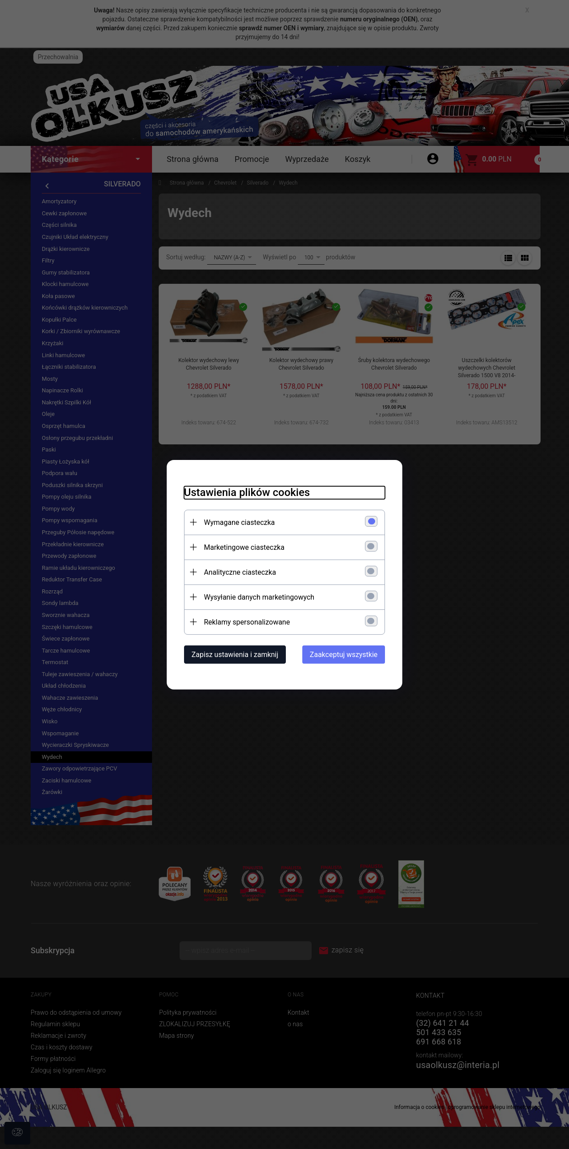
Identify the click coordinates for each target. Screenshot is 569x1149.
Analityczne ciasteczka (238, 572)
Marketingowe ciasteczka (242, 547)
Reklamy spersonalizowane (245, 621)
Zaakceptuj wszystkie (345, 654)
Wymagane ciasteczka (237, 522)
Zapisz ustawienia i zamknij (233, 654)
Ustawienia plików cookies (245, 492)
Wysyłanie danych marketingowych (257, 597)
